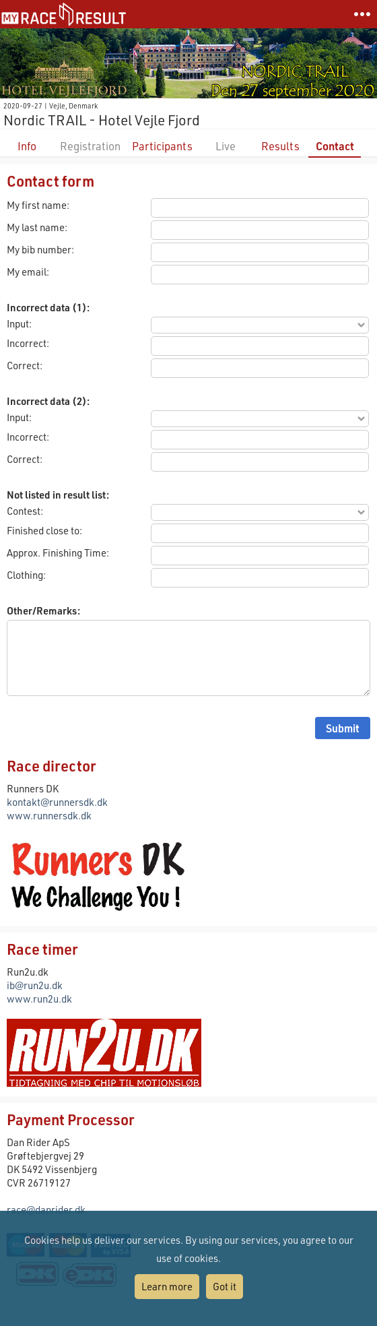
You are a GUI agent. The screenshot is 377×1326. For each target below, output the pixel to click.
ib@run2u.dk (35, 985)
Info (27, 146)
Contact (335, 146)
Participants (162, 146)
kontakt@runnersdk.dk (57, 802)
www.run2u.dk (39, 998)
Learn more (167, 1286)
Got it (224, 1286)
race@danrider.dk (46, 1209)
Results (280, 146)
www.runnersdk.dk (49, 815)
